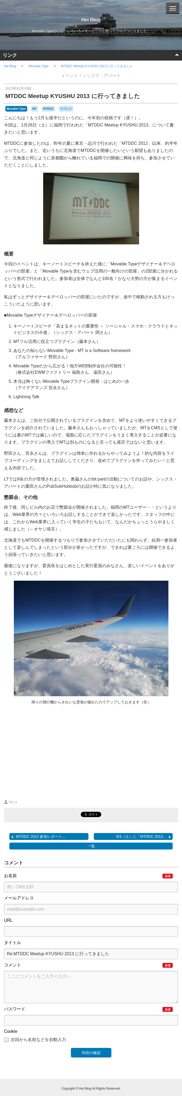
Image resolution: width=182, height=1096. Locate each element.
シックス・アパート (101, 75)
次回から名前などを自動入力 (35, 1040)
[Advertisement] (46, 749)
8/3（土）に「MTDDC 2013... (143, 836)
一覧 (91, 846)
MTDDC (48, 108)
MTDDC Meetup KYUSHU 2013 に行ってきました (97, 66)
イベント (69, 75)
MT (34, 108)
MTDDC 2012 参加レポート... (38, 836)
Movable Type (38, 66)
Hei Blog (91, 20)
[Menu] (172, 8)
